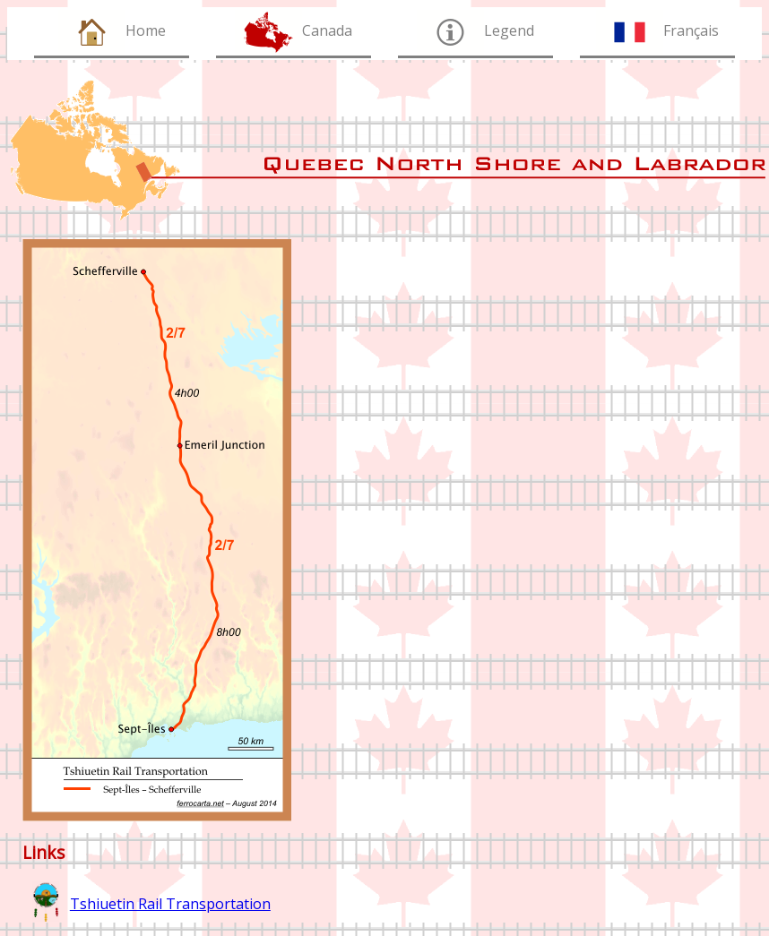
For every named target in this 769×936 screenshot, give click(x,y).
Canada (327, 30)
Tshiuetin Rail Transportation (170, 904)
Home (145, 30)
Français (691, 30)
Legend (509, 30)
